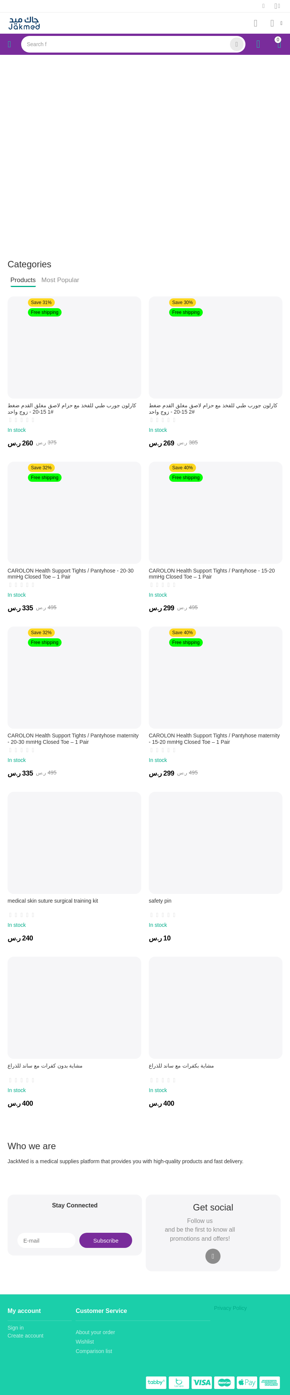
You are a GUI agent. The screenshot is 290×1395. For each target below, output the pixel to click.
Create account (25, 1336)
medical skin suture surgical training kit (53, 901)
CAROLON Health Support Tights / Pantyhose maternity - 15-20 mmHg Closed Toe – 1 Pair (214, 738)
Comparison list (94, 1351)
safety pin (160, 901)
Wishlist (85, 1342)
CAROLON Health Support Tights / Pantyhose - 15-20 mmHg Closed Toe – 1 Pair (212, 574)
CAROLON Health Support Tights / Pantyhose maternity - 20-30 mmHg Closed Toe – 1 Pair (73, 738)
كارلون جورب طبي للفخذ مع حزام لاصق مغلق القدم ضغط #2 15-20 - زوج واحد (213, 408)
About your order (95, 1332)
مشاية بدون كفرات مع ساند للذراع (45, 1066)
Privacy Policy (230, 1308)
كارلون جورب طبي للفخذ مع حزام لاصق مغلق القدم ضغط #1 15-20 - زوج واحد (72, 408)
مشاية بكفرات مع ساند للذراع (181, 1066)
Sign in (16, 1328)
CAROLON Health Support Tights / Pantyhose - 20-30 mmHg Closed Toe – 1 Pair (71, 574)
